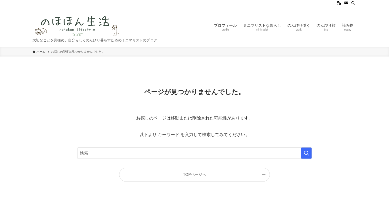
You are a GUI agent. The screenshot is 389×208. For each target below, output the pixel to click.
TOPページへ (194, 174)
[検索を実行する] (306, 153)
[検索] (353, 3)
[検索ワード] (194, 153)
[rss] (339, 3)
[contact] (346, 3)
